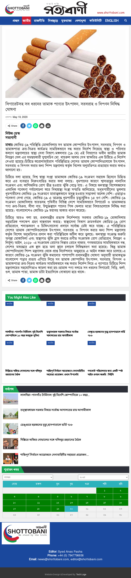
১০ (14, 502)
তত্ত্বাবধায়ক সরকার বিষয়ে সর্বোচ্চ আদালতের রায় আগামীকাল (55, 410)
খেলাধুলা (80, 21)
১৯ (58, 508)
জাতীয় (26, 21)
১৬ (120, 502)
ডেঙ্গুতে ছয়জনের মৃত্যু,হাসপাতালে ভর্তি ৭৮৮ (46, 424)
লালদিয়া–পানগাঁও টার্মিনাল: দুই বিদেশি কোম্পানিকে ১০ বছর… (55, 395)
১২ (57, 502)
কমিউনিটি (95, 21)
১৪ (87, 502)
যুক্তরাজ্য (66, 21)
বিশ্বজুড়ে (53, 21)
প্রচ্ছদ (16, 21)
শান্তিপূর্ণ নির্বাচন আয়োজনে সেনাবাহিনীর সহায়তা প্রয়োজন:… (54, 454)
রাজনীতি (39, 21)
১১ (38, 502)
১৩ (71, 502)
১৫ (104, 502)
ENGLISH (111, 21)
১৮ (38, 508)
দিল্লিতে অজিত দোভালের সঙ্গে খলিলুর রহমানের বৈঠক (50, 439)
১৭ (14, 508)
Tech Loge (81, 574)
